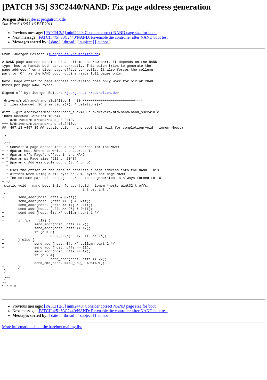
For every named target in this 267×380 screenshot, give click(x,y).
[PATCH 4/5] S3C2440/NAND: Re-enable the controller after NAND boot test (103, 37)
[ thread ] (69, 42)
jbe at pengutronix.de (48, 19)
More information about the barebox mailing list (42, 375)
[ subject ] (86, 42)
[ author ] (103, 42)
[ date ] (54, 42)
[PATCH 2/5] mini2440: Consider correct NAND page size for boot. (100, 32)
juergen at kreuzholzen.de (73, 54)
